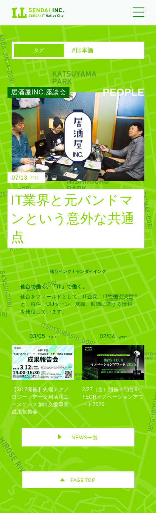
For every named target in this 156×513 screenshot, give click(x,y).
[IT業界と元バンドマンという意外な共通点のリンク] (72, 170)
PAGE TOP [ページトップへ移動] (82, 480)
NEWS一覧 (85, 438)
